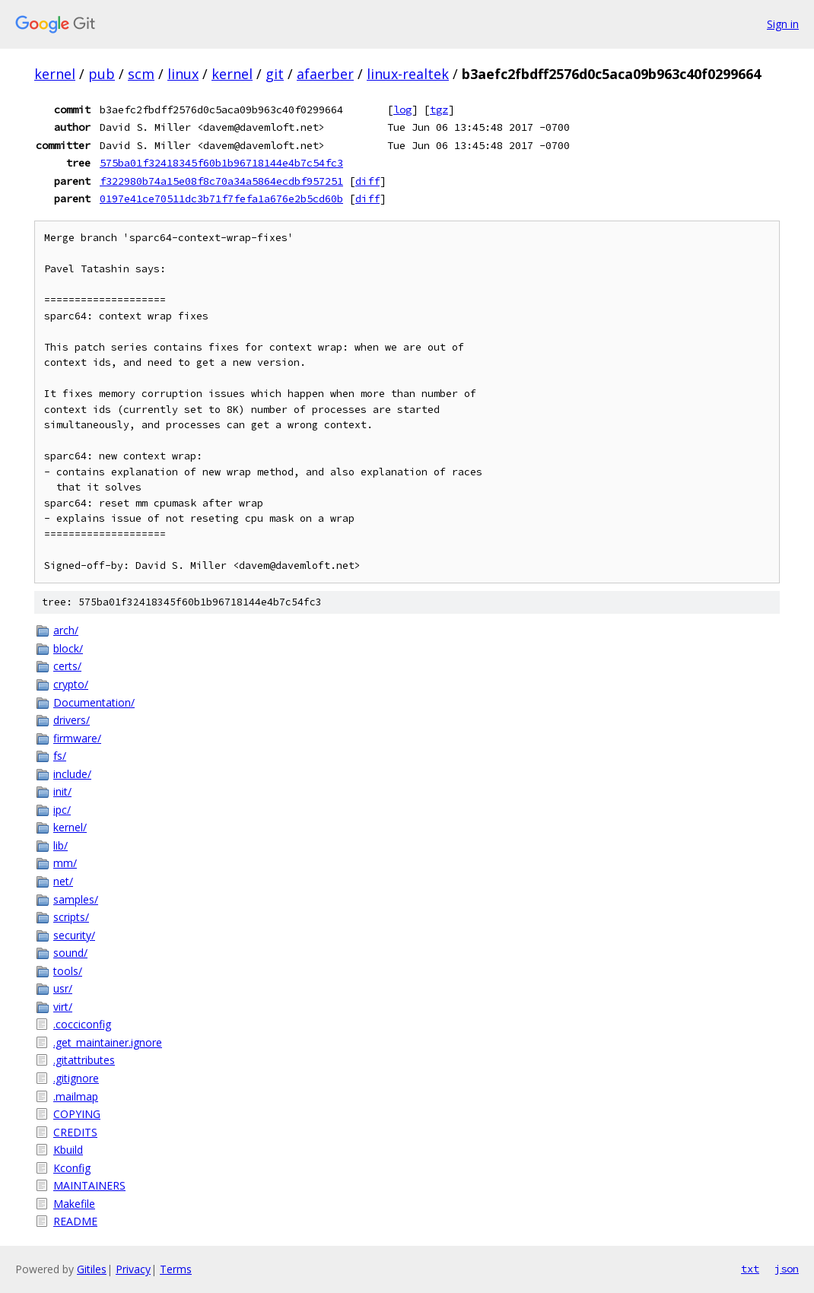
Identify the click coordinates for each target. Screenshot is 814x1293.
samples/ (75, 899)
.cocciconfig (82, 1024)
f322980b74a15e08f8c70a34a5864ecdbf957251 (221, 181)
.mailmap (75, 1096)
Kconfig (72, 1168)
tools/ (67, 971)
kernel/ (70, 827)
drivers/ (71, 720)
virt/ (62, 1006)
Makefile (74, 1203)
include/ (72, 774)
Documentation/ (94, 702)
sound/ (70, 952)
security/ (74, 935)
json (786, 1269)
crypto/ (70, 684)
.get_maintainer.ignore (107, 1042)
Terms (176, 1269)
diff (367, 181)
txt (750, 1269)
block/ (68, 648)
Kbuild (68, 1149)
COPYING (76, 1114)
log (402, 109)
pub (101, 74)
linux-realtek (408, 74)
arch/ (65, 630)
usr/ (62, 988)
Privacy (133, 1269)
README (75, 1221)
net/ (63, 881)
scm (141, 74)
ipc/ (62, 809)
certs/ (67, 666)
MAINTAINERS (89, 1185)
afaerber (325, 74)
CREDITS (75, 1132)
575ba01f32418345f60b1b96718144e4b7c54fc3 (221, 163)
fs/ (59, 755)
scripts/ (71, 917)
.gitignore (76, 1078)
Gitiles (92, 1269)
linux (183, 74)
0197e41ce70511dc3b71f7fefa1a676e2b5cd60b (221, 198)
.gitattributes (84, 1060)
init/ (62, 791)
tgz (439, 109)
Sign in (783, 24)
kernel (54, 74)
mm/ (65, 863)
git (275, 74)
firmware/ (77, 738)
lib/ (60, 845)
